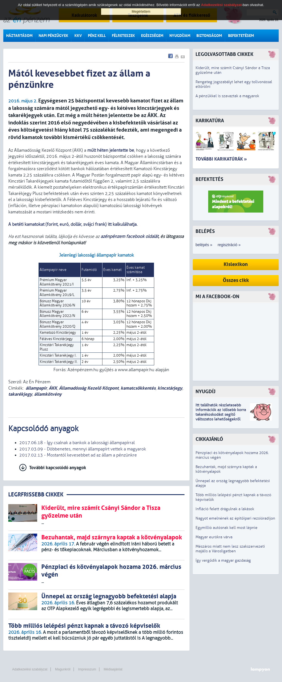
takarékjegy (20, 394)
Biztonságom (209, 35)
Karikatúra (210, 121)
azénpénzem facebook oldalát (129, 236)
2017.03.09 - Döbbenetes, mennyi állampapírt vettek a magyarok (82, 449)
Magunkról (62, 669)
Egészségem (152, 35)
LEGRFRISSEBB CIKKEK (35, 494)
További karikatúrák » (221, 159)
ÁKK (53, 388)
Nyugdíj (205, 392)
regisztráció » (229, 245)
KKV (78, 35)
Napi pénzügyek (53, 35)
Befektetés (209, 179)
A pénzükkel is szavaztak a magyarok (227, 96)
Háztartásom (19, 35)
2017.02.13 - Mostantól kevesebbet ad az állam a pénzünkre (78, 455)
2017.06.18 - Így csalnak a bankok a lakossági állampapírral (77, 442)
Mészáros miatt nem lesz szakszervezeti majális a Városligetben (230, 548)
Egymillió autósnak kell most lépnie (226, 527)
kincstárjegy (170, 388)
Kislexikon (236, 264)
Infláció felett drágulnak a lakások (225, 509)
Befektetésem (241, 35)
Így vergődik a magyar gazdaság (223, 560)
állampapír (36, 388)
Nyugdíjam (179, 35)
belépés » (204, 245)
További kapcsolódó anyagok (57, 467)
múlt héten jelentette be (110, 150)
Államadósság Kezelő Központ (89, 388)
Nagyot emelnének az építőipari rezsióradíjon (235, 518)
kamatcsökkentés (138, 388)
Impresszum (87, 669)
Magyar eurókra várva (214, 537)
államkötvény (48, 394)
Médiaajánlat (113, 669)
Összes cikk (236, 280)
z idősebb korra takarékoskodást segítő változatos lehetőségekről (221, 414)
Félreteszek (123, 35)
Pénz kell (97, 35)
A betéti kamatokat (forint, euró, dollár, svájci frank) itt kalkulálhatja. (73, 224)
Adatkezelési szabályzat (29, 669)
